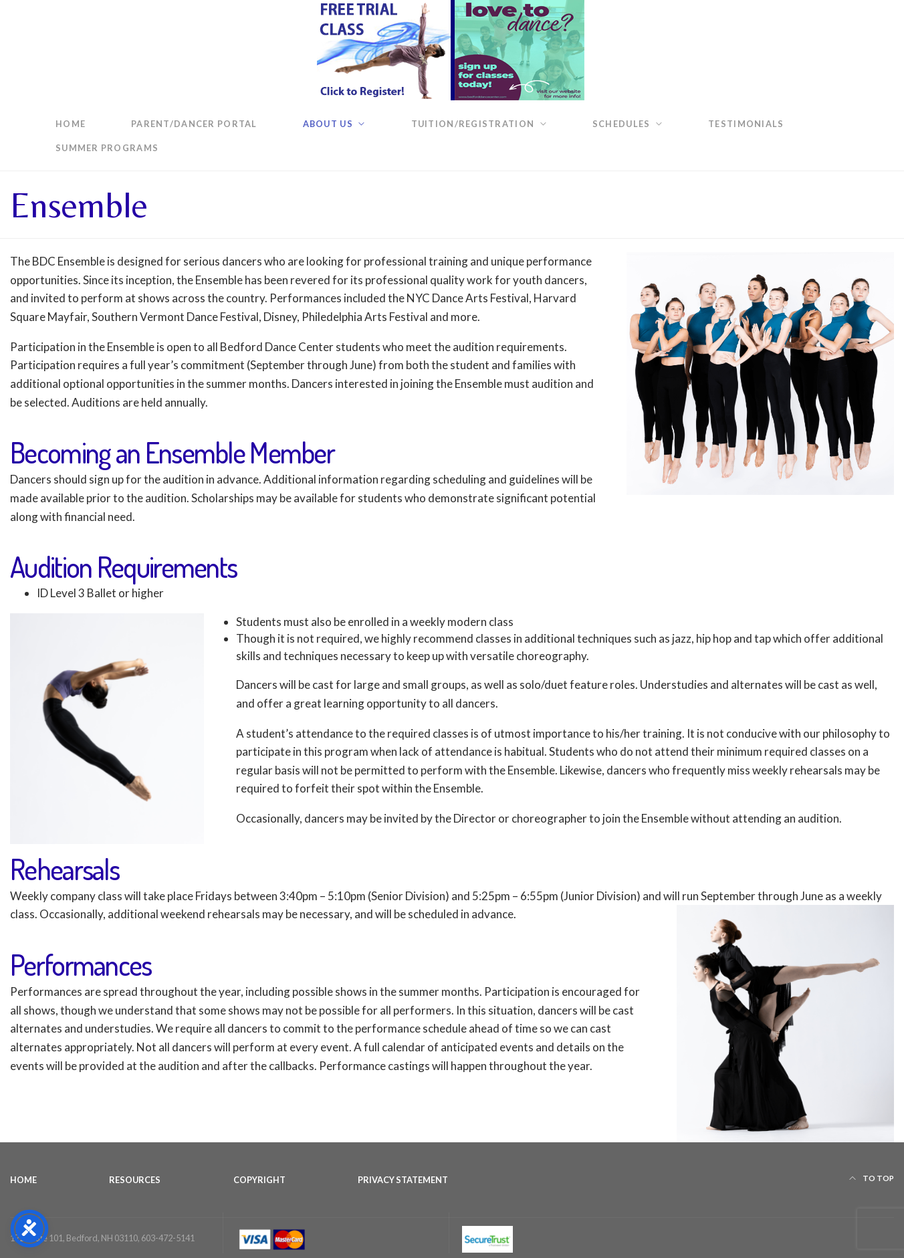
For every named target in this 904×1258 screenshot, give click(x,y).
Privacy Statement (403, 1179)
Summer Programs (106, 147)
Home (70, 123)
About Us (328, 123)
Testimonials (746, 123)
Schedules (621, 123)
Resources (134, 1179)
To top (872, 1178)
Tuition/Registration (473, 123)
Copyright (259, 1179)
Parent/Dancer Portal (194, 123)
